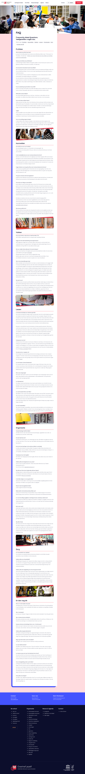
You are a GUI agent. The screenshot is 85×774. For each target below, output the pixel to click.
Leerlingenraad (32, 736)
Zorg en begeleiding (33, 733)
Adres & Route (63, 711)
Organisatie (47, 42)
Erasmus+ (15, 715)
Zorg (52, 42)
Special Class (31, 734)
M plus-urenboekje (24, 348)
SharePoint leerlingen (33, 719)
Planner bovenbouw (33, 723)
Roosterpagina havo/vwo (34, 711)
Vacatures (15, 723)
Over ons (14, 711)
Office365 (79, 2)
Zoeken (70, 2)
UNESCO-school (16, 713)
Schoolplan (15, 719)
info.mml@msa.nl (14, 699)
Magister (30, 717)
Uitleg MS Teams (32, 742)
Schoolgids (29, 252)
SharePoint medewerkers (34, 721)
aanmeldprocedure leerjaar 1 (22, 205)
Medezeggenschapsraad (33, 750)
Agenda (42, 2)
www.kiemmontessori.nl (29, 467)
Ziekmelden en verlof (33, 715)
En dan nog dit (20, 44)
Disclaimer (33, 769)
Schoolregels (31, 727)
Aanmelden (30, 42)
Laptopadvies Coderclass (34, 748)
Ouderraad (31, 738)
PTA (29, 729)
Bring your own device (26, 475)
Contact (63, 2)
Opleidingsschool (16, 721)
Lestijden (30, 725)
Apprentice (31, 731)
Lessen (41, 42)
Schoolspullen (31, 744)
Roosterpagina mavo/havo (34, 713)
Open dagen (46, 715)
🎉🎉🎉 (14, 727)
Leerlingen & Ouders (19, 2)
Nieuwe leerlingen (35, 2)
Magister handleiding (33, 740)
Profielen (24, 42)
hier (31, 487)
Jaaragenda (46, 711)
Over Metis (27, 2)
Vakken (36, 42)
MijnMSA (30, 754)
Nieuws (47, 2)
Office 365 (31, 752)
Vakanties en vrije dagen (49, 713)
